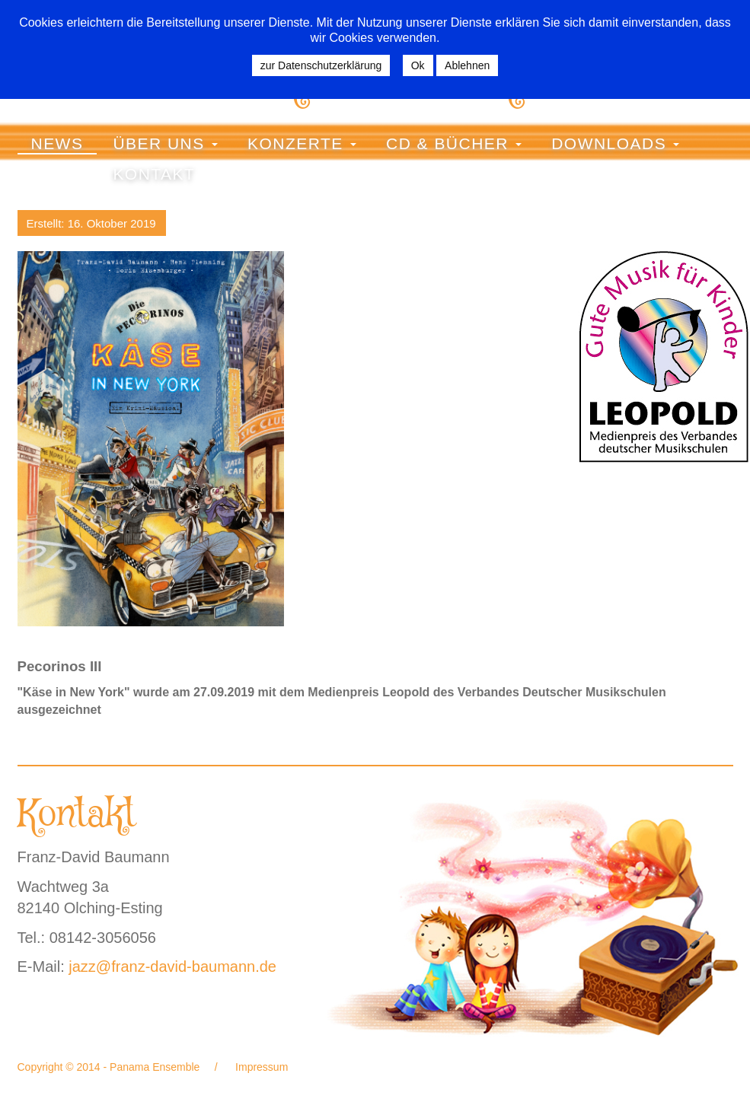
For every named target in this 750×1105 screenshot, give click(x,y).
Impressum (260, 1067)
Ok (418, 65)
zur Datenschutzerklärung (321, 65)
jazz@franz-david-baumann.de (172, 966)
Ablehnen (467, 65)
